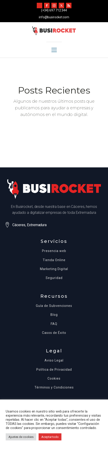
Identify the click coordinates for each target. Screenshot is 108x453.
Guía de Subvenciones (54, 306)
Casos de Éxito (54, 333)
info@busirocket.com (54, 17)
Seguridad (54, 278)
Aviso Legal (54, 360)
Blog (54, 314)
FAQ (54, 324)
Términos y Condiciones (54, 387)
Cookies (54, 378)
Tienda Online (54, 260)
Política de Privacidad (54, 369)
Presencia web (54, 251)
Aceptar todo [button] (50, 437)
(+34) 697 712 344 (54, 10)
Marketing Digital (54, 269)
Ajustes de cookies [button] (21, 437)
